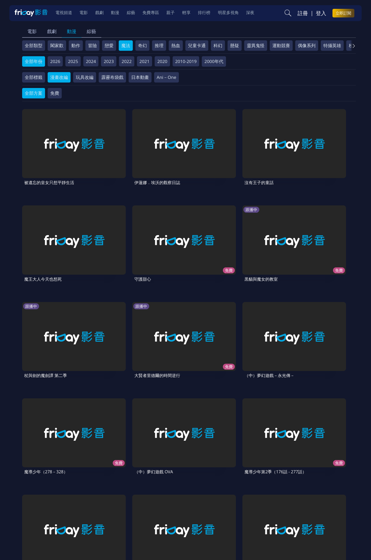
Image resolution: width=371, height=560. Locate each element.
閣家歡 (57, 45)
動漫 (71, 31)
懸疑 (234, 45)
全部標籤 (33, 77)
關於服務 (35, 523)
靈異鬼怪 (256, 45)
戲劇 (51, 31)
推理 (159, 45)
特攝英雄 (332, 45)
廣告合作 (259, 523)
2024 (91, 61)
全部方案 (33, 93)
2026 (55, 61)
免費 (54, 93)
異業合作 (208, 523)
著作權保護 (183, 523)
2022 (127, 61)
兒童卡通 (197, 45)
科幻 (217, 45)
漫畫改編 (59, 77)
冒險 (92, 45)
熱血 (175, 45)
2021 (145, 61)
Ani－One (166, 77)
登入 (321, 13)
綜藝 (91, 31)
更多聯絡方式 (316, 542)
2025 (73, 61)
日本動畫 (140, 77)
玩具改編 (84, 77)
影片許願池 (234, 523)
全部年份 (33, 61)
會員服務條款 (131, 523)
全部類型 (33, 45)
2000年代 (213, 61)
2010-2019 (186, 61)
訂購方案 (304, 523)
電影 (32, 31)
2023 (109, 61)
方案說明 (81, 523)
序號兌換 (58, 523)
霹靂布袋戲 (112, 77)
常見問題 (103, 523)
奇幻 (142, 45)
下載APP (281, 523)
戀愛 (109, 45)
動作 (75, 45)
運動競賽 (281, 45)
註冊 (303, 13)
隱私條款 (158, 523)
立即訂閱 (343, 13)
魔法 (125, 45)
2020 (162, 61)
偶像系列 (307, 45)
